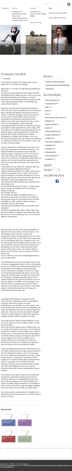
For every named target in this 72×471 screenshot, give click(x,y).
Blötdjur (32, 16)
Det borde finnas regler (19, 14)
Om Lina (14, 8)
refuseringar (48, 148)
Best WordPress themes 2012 (62, 465)
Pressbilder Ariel (35, 11)
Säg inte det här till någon (38, 14)
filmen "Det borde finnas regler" (54, 117)
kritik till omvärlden (50, 124)
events (47, 110)
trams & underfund (50, 155)
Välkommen (5, 8)
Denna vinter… (50, 88)
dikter (47, 107)
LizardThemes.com (8, 467)
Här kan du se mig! (35, 22)
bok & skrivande (50, 103)
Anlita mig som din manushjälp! (58, 13)
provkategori (49, 145)
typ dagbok (48, 159)
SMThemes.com (12, 465)
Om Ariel (33, 8)
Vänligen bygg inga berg (19, 18)
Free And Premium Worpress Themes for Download (38, 465)
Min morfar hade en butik (20, 20)
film (46, 114)
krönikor (47, 128)
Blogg (50, 8)
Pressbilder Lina (17, 11)
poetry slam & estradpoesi (53, 141)
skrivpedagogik (49, 152)
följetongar (48, 121)
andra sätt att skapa (51, 100)
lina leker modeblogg (51, 135)
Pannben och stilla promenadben (55, 81)
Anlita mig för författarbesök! (57, 18)
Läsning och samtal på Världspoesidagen (58, 85)
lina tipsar (48, 138)
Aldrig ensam (16, 16)
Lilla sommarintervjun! (51, 131)
